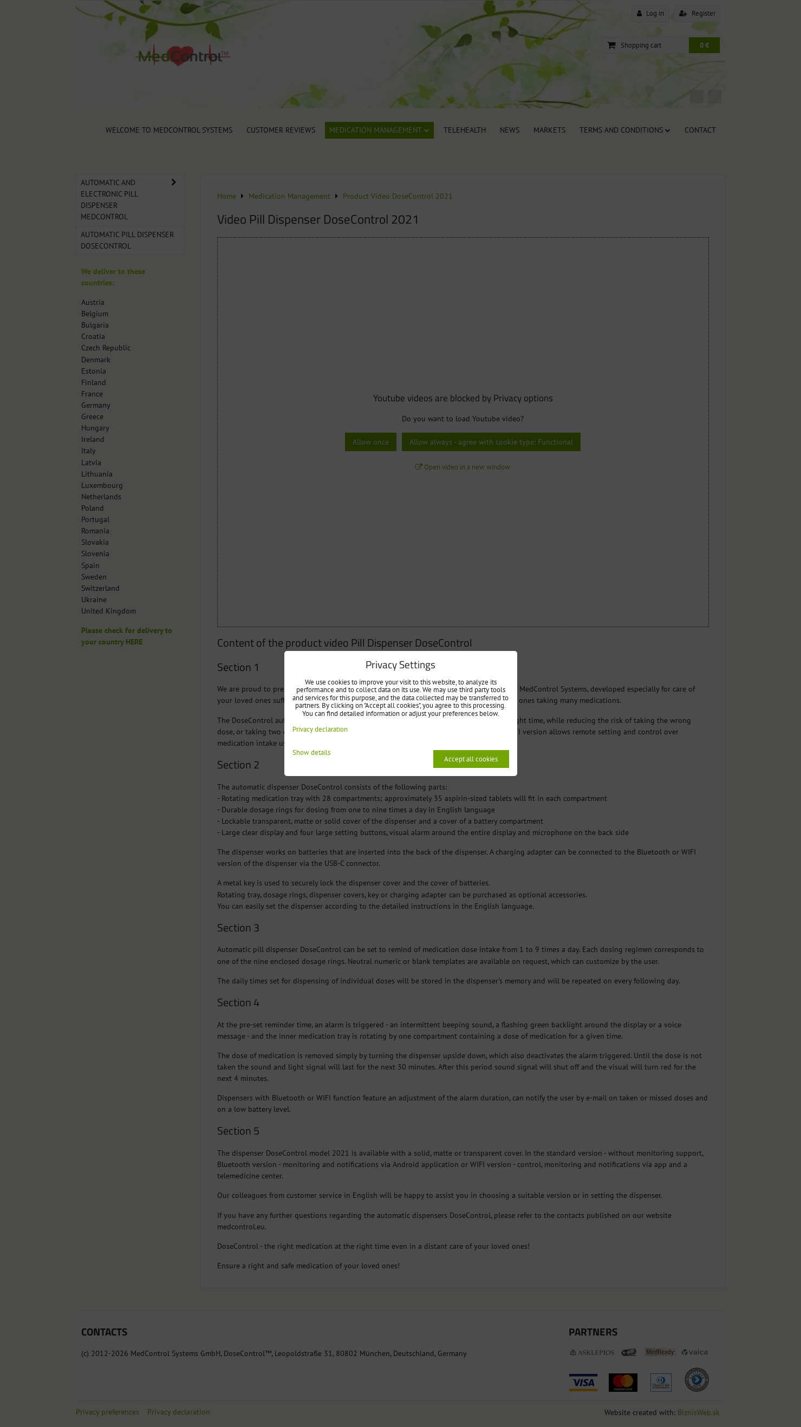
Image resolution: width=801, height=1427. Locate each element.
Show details (311, 753)
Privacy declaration (320, 729)
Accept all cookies (471, 759)
